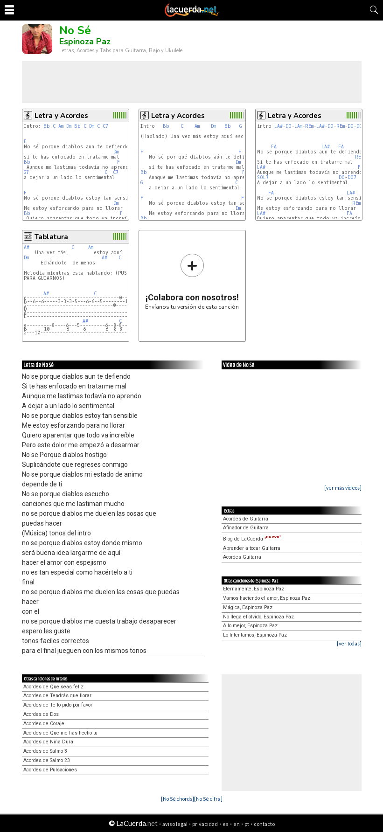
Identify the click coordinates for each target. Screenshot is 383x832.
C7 (105, 126)
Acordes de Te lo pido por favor (57, 705)
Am (60, 126)
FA (274, 147)
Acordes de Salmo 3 (45, 751)
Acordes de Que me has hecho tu (60, 733)
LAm (298, 126)
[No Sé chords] (177, 799)
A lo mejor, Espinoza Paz (250, 626)
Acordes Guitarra (242, 557)
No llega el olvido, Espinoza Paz (258, 617)
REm (309, 126)
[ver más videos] (343, 488)
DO (289, 126)
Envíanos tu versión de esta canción (192, 281)
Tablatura (51, 237)
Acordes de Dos (41, 714)
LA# (278, 126)
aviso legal (175, 824)
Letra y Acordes (61, 115)
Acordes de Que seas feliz (53, 687)
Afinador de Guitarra (246, 528)
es (226, 824)
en (236, 824)
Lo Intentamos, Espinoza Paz (255, 635)
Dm (68, 126)
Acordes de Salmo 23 (46, 760)
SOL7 (263, 177)
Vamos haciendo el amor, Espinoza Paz (266, 598)
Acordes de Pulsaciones (50, 770)
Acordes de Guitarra (245, 519)
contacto (264, 824)
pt (246, 824)
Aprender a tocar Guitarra (251, 548)
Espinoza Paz (85, 41)
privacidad (205, 824)
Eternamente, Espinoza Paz (253, 589)
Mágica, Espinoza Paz (247, 607)
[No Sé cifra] (208, 799)
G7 (26, 172)
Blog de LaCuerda (252, 539)
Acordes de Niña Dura (48, 742)
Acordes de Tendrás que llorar (57, 696)
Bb (46, 126)
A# (26, 247)
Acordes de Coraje (43, 724)
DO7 (352, 177)
